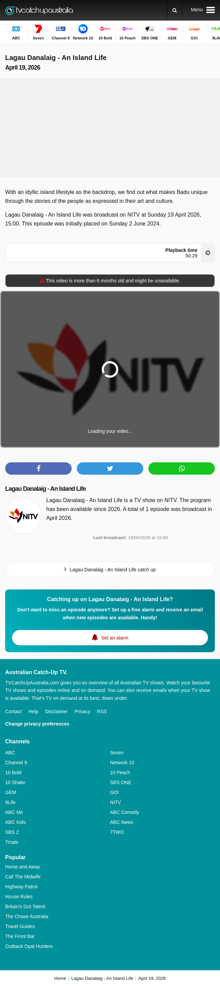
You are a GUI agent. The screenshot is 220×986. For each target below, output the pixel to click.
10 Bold (13, 772)
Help (33, 711)
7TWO (117, 832)
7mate (12, 842)
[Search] (174, 10)
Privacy (82, 711)
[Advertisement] (110, 128)
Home (60, 978)
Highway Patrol (21, 886)
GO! (114, 792)
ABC (10, 752)
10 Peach (120, 772)
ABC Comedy (124, 812)
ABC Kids (15, 822)
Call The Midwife (22, 876)
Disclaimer (56, 711)
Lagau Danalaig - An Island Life (45, 488)
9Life (10, 802)
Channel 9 (16, 762)
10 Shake (15, 782)
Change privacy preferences (37, 724)
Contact (13, 711)
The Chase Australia (26, 916)
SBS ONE (120, 782)
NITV (115, 802)
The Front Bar (20, 936)
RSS (102, 711)
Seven (117, 752)
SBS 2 (12, 832)
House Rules (19, 896)
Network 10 (122, 762)
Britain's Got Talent (25, 906)
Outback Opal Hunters (29, 946)
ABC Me (14, 812)
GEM (10, 792)
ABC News (121, 822)
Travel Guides (20, 926)
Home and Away (22, 866)
